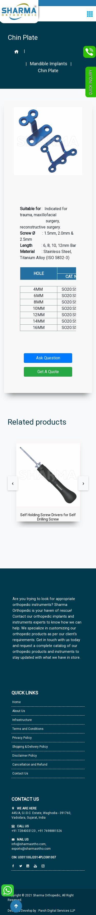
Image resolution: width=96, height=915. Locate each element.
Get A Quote (48, 371)
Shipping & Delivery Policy (30, 746)
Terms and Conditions (28, 729)
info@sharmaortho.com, (29, 844)
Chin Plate (48, 70)
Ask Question (48, 357)
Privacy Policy (22, 738)
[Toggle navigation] (89, 14)
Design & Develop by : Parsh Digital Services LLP (41, 910)
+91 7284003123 (24, 831)
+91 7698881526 (49, 831)
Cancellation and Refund (29, 764)
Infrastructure (22, 720)
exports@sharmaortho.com (31, 848)
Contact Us (20, 773)
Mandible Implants (48, 63)
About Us (18, 711)
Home (16, 702)
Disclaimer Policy (24, 755)
